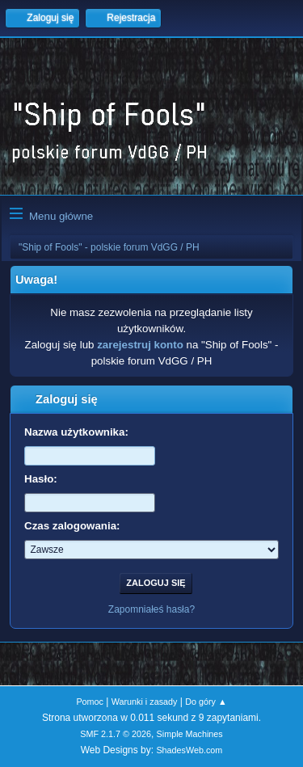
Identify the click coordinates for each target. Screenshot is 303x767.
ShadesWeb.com (189, 750)
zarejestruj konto (140, 345)
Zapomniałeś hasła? (151, 609)
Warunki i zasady (145, 701)
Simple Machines (190, 734)
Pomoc (89, 701)
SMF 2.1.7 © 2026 (115, 734)
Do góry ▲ (205, 701)
